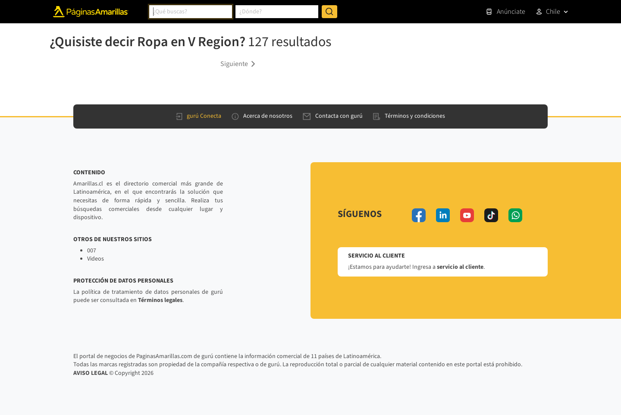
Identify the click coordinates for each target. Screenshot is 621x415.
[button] (239, 63)
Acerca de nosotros (262, 116)
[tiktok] (491, 215)
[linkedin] (443, 215)
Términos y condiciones (409, 116)
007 (91, 250)
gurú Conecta (198, 116)
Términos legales (160, 300)
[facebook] (419, 215)
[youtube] (467, 215)
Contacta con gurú (333, 116)
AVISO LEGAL (90, 373)
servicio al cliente (460, 267)
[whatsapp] (515, 215)
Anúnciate (505, 11)
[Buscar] (329, 11)
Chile (553, 11)
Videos (95, 259)
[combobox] (190, 11)
